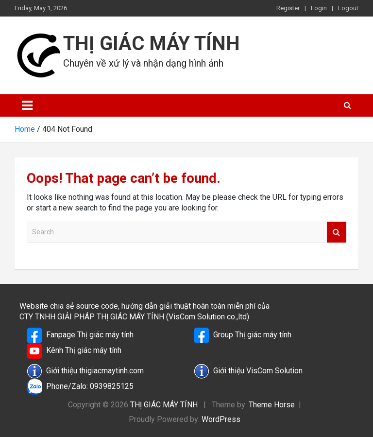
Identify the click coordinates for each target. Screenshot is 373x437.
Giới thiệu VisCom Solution (248, 371)
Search (336, 232)
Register (288, 8)
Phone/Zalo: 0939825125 (80, 387)
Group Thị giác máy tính (242, 335)
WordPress (221, 419)
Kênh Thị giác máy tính (74, 351)
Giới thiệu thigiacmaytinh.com (85, 371)
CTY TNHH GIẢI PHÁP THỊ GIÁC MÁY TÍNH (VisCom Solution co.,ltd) (134, 316)
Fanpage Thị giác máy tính (80, 335)
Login (319, 8)
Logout (348, 8)
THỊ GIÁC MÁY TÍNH (151, 43)
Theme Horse (272, 404)
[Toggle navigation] (27, 105)
